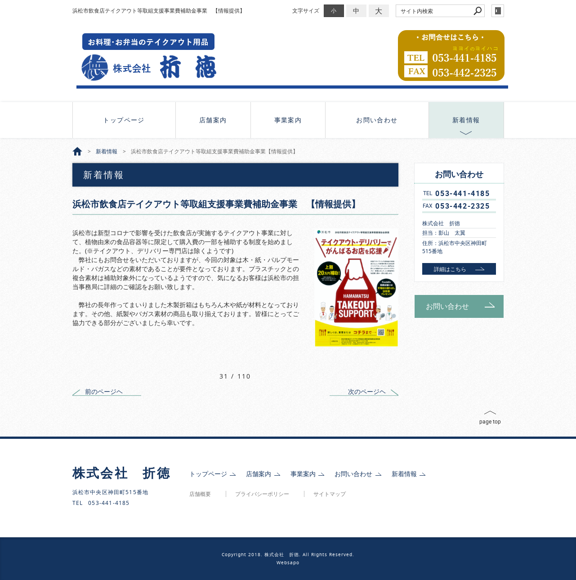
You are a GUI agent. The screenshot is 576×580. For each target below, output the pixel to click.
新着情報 (466, 120)
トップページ (123, 120)
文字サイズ (305, 10)
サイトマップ (329, 494)
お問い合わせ (376, 120)
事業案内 (288, 120)
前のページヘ (104, 391)
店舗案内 (213, 120)
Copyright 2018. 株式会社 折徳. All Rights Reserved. (288, 555)
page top (490, 421)
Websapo (288, 563)
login (497, 10)
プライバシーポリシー (262, 494)
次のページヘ (367, 391)
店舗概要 (200, 494)
